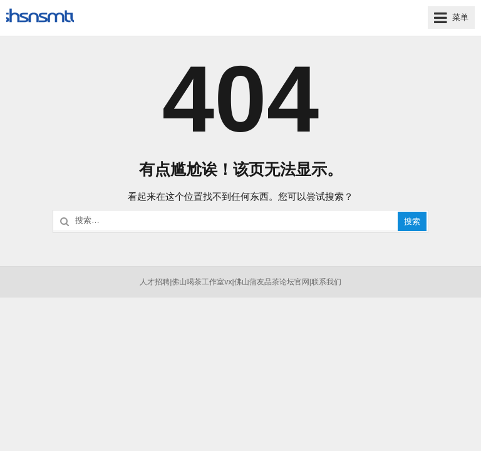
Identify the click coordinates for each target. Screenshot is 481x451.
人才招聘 (155, 281)
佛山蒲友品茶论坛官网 (271, 281)
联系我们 (326, 281)
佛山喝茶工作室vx (202, 281)
